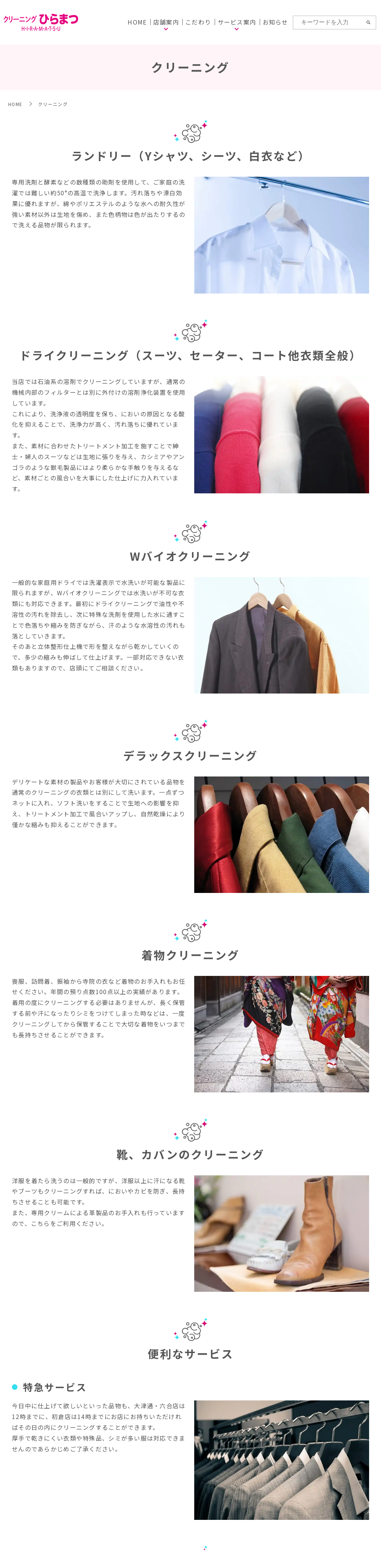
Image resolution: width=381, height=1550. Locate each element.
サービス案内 (237, 21)
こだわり (198, 21)
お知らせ (275, 21)
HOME (137, 21)
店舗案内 (166, 21)
